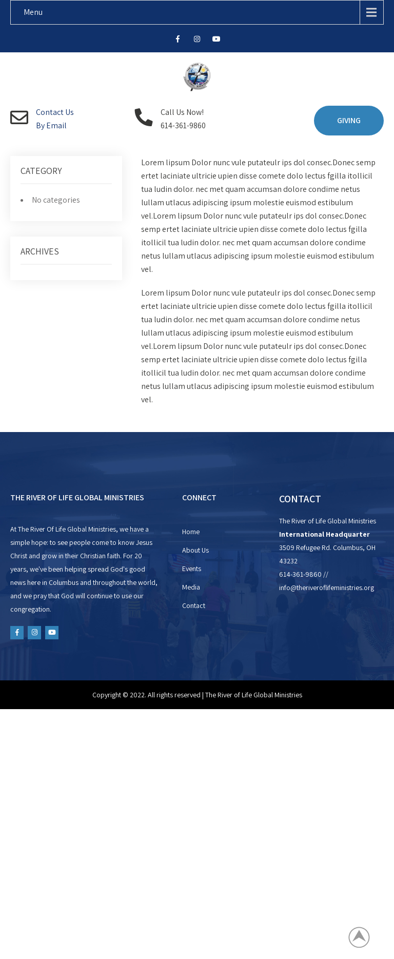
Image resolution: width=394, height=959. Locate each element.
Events (191, 568)
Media (191, 587)
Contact (193, 605)
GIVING (349, 120)
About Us (195, 550)
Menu (33, 12)
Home (191, 531)
